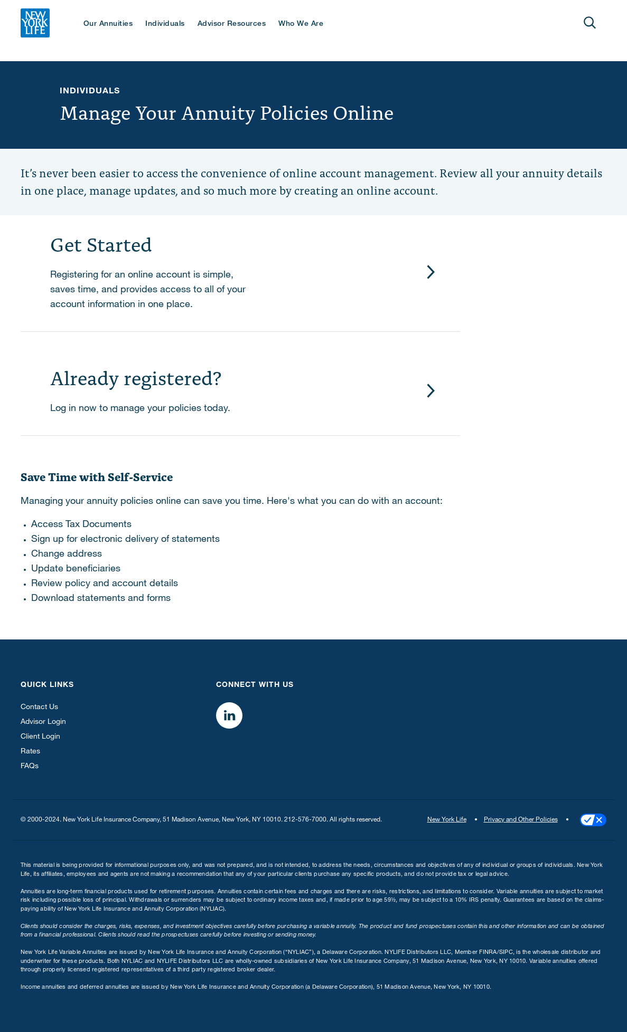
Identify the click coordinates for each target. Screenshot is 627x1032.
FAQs (30, 766)
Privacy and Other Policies (521, 820)
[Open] (590, 23)
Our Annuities (108, 24)
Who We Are (300, 24)
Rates (30, 752)
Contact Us (39, 707)
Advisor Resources (232, 24)
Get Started (101, 243)
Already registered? (135, 376)
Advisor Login (43, 722)
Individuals (165, 24)
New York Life (446, 820)
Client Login (40, 737)
